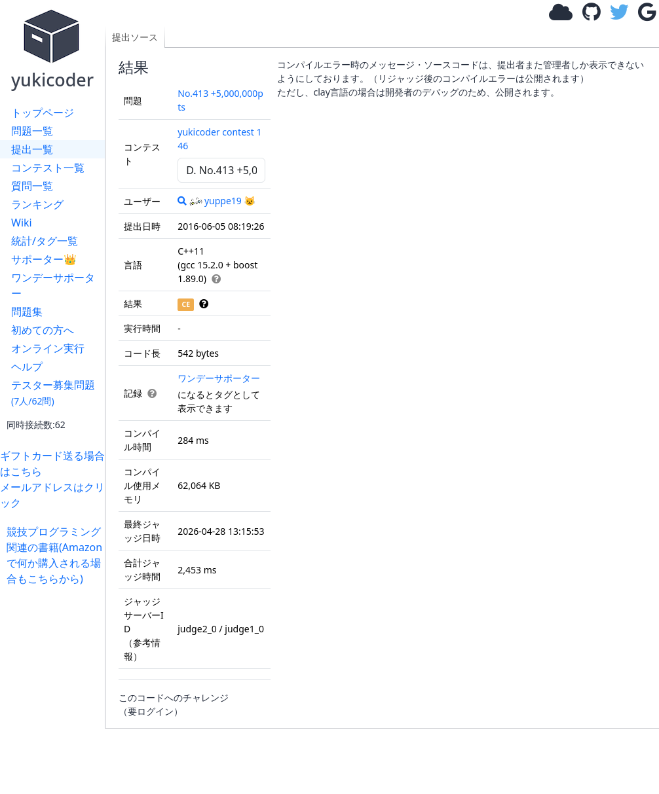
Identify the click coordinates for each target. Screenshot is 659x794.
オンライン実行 (48, 348)
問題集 (27, 311)
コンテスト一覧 (48, 167)
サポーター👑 (44, 259)
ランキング (37, 204)
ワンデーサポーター (53, 285)
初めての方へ (42, 330)
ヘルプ (27, 366)
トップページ (42, 112)
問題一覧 (32, 131)
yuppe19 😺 (222, 200)
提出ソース (135, 37)
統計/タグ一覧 (44, 241)
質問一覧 (32, 186)
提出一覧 (32, 149)
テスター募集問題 (53, 392)
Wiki (21, 222)
